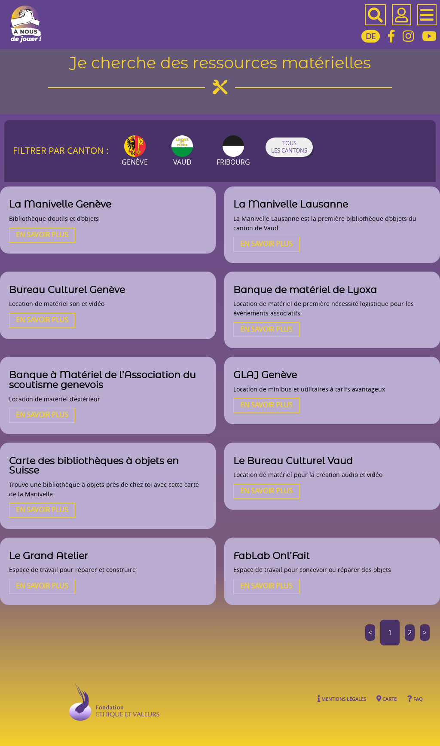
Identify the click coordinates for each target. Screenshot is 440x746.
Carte (386, 698)
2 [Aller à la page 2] (410, 632)
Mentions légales (342, 698)
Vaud (182, 151)
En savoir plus (42, 234)
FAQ (415, 698)
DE (371, 36)
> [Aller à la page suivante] (425, 632)
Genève (135, 151)
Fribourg (233, 151)
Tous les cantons (289, 147)
